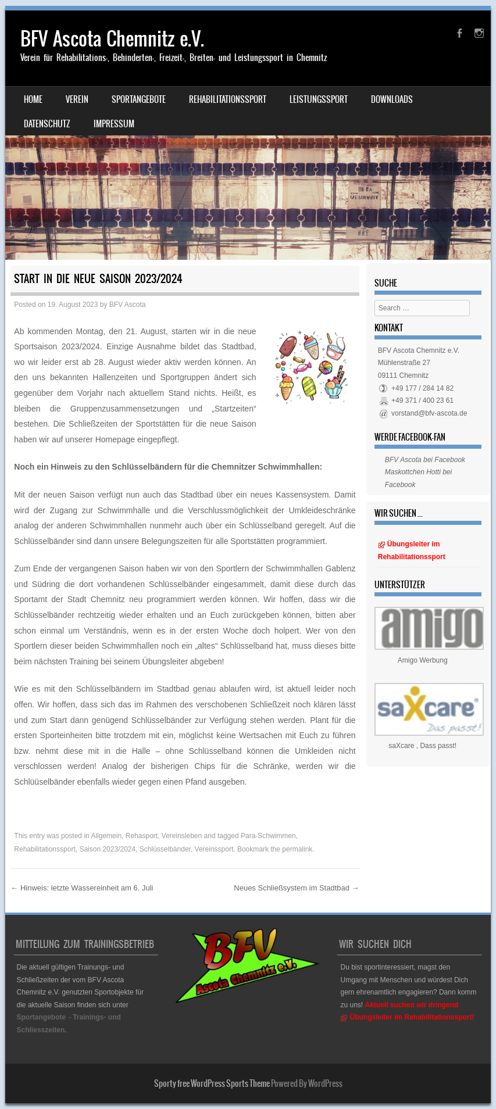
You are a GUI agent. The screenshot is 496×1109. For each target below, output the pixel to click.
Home (33, 99)
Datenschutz (47, 123)
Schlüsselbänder (165, 849)
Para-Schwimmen (268, 836)
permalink (297, 849)
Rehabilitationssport (227, 99)
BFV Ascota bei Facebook (425, 460)
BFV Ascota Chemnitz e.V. (112, 38)
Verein (77, 99)
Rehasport (142, 836)
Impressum (114, 123)
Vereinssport (214, 849)
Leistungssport (319, 99)
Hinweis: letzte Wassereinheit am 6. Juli (81, 887)
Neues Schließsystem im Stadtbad (296, 887)
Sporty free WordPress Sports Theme (212, 1083)
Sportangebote (139, 99)
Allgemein (106, 836)
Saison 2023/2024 (107, 849)
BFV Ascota (127, 304)
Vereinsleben (182, 836)
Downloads (392, 99)
